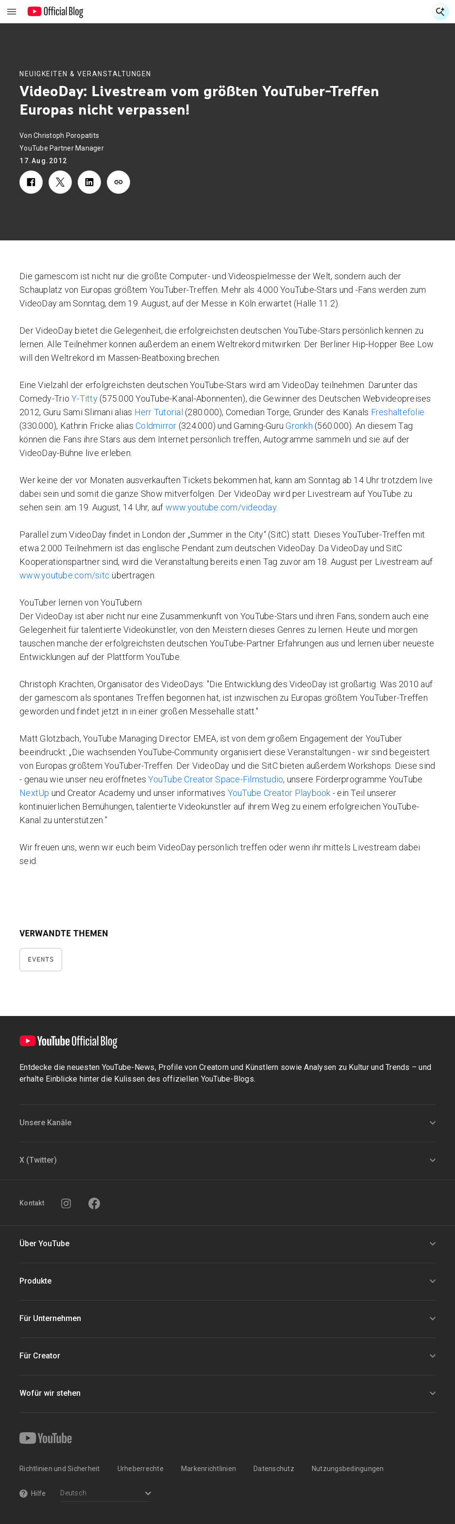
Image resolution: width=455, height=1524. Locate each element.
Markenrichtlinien (208, 1469)
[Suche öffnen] (440, 11)
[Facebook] (94, 1203)
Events (41, 959)
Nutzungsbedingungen (348, 1469)
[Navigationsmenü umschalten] (11, 11)
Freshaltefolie (398, 412)
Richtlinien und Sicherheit (59, 1469)
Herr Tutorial (159, 412)
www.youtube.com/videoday (221, 507)
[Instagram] (66, 1203)
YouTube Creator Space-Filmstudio (215, 779)
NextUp (34, 793)
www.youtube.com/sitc (64, 575)
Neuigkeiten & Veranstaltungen (85, 74)
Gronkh (299, 426)
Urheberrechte (141, 1469)
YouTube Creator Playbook (280, 793)
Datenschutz (273, 1469)
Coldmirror (156, 426)
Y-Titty (84, 398)
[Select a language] (105, 1494)
